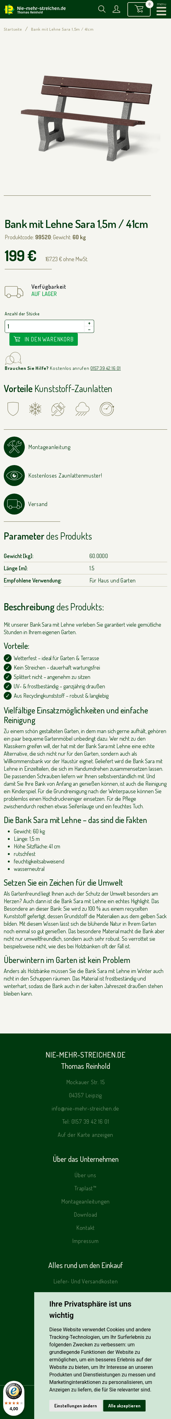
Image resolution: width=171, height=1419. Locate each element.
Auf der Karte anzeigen (85, 1134)
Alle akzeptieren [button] (124, 1405)
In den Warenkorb (43, 339)
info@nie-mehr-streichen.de (86, 1108)
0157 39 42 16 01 (105, 368)
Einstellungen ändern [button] (75, 1405)
